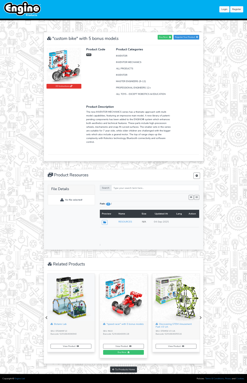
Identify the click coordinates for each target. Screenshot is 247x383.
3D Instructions (63, 86)
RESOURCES (125, 221)
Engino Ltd (20, 378)
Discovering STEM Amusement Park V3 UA (174, 325)
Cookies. (240, 378)
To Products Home (123, 369)
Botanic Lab (59, 324)
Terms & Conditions (214, 378)
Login (224, 9)
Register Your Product (186, 37)
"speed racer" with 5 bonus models (123, 324)
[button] (49, 65)
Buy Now (165, 37)
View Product (71, 346)
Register (236, 9)
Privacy (228, 378)
